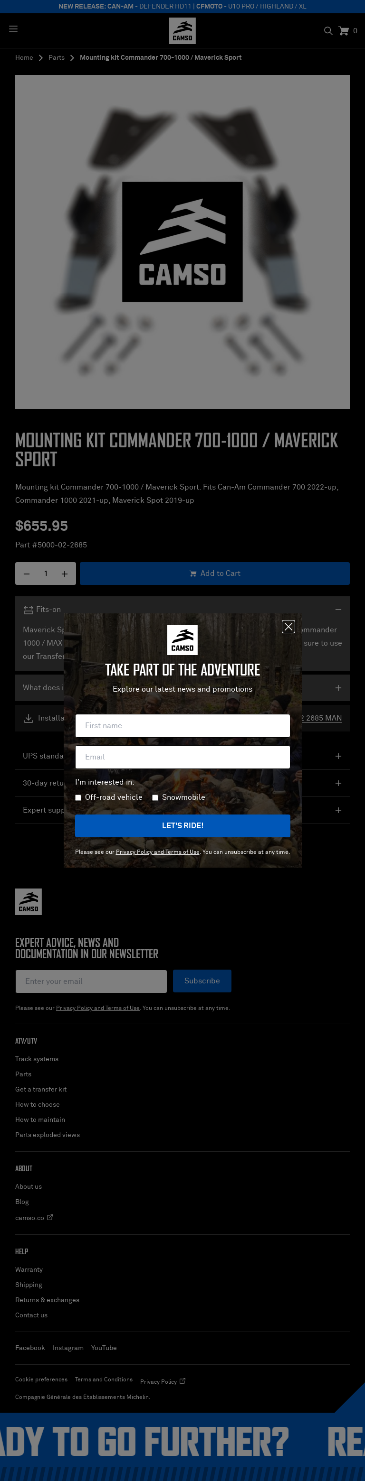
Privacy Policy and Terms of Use (158, 852)
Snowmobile (183, 797)
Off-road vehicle (114, 797)
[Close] (288, 626)
